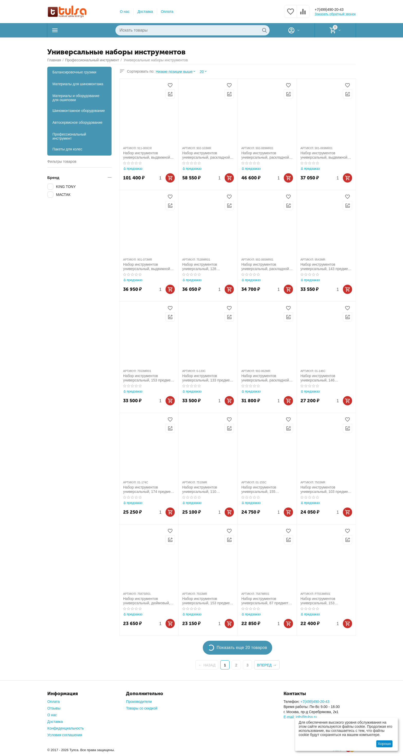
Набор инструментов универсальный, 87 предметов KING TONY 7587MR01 (266, 601)
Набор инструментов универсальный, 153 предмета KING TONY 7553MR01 (148, 378)
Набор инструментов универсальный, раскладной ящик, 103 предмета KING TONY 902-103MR (206, 155)
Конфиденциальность (65, 728)
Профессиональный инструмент (69, 136)
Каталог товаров (79, 30)
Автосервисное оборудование (77, 122)
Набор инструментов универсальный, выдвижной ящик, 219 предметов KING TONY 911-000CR (146, 155)
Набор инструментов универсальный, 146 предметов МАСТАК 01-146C (324, 378)
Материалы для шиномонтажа (77, 84)
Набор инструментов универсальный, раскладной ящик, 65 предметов (265, 266)
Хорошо (384, 744)
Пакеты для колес (67, 149)
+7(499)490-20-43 (333, 9)
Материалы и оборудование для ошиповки (75, 98)
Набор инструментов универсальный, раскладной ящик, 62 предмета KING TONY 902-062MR (265, 378)
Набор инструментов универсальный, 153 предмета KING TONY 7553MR (207, 601)
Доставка (145, 11)
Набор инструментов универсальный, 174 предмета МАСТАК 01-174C (148, 489)
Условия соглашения (64, 735)
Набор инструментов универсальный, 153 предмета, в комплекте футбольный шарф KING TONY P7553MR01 (321, 601)
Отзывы (53, 708)
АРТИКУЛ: (129, 148)
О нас (125, 11)
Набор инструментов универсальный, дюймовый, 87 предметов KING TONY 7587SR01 (146, 601)
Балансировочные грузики (74, 72)
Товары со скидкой (141, 708)
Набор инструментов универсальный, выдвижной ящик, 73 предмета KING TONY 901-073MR (146, 266)
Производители (139, 702)
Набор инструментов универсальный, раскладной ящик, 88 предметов (265, 155)
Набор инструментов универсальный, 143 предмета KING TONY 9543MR (325, 266)
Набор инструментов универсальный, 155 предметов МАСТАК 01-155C (265, 489)
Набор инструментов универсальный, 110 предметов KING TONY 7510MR (201, 489)
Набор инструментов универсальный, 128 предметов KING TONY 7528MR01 (201, 266)
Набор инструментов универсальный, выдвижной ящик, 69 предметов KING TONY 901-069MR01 (323, 155)
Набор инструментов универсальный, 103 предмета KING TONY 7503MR (325, 489)
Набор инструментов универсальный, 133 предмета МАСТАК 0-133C (207, 378)
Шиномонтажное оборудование (78, 111)
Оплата (167, 11)
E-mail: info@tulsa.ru (300, 717)
